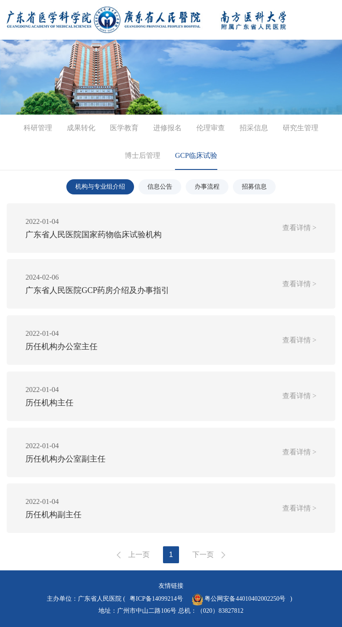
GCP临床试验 (196, 155)
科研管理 (38, 128)
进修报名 (167, 128)
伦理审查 (210, 128)
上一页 (139, 554)
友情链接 (171, 585)
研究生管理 (300, 128)
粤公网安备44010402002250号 (239, 600)
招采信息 (254, 128)
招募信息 (254, 186)
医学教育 (124, 128)
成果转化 (81, 128)
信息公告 (159, 186)
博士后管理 (142, 155)
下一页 (203, 554)
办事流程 (207, 186)
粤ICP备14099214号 (156, 598)
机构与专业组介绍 (100, 186)
